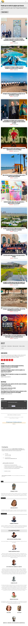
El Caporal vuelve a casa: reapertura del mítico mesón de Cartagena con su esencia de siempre (14, 384)
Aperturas (2, 386)
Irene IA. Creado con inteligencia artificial (14, 622)
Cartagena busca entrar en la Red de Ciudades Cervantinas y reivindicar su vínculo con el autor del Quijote (14, 40)
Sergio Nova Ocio (16, 151)
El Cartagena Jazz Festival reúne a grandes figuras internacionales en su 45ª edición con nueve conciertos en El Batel (14, 122)
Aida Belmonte (16, 69)
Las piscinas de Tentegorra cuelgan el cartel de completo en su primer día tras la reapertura (14, 67)
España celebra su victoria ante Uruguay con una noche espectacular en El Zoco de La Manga (14, 149)
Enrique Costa (13, 491)
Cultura (11, 124)
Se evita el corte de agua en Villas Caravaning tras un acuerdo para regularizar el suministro (14, 229)
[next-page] (3, 378)
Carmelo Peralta (15, 96)
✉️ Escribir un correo (6, 471)
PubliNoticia (11, 151)
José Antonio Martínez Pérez (14, 539)
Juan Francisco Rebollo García (14, 566)
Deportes (11, 338)
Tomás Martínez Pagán (14, 551)
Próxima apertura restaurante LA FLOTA (8, 388)
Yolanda (9, 612)
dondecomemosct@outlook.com (11, 458)
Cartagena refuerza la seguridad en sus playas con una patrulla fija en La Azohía (14, 94)
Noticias (11, 69)
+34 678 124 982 (8, 455)
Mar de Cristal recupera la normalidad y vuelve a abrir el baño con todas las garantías (14, 176)
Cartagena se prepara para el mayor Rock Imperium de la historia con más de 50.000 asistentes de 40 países (14, 283)
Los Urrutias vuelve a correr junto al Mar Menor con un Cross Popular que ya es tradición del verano (14, 336)
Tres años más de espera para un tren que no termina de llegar (14, 256)
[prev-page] (1, 378)
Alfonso (19, 612)
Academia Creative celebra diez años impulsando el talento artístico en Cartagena (14, 202)
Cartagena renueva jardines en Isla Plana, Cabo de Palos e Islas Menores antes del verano (14, 309)
